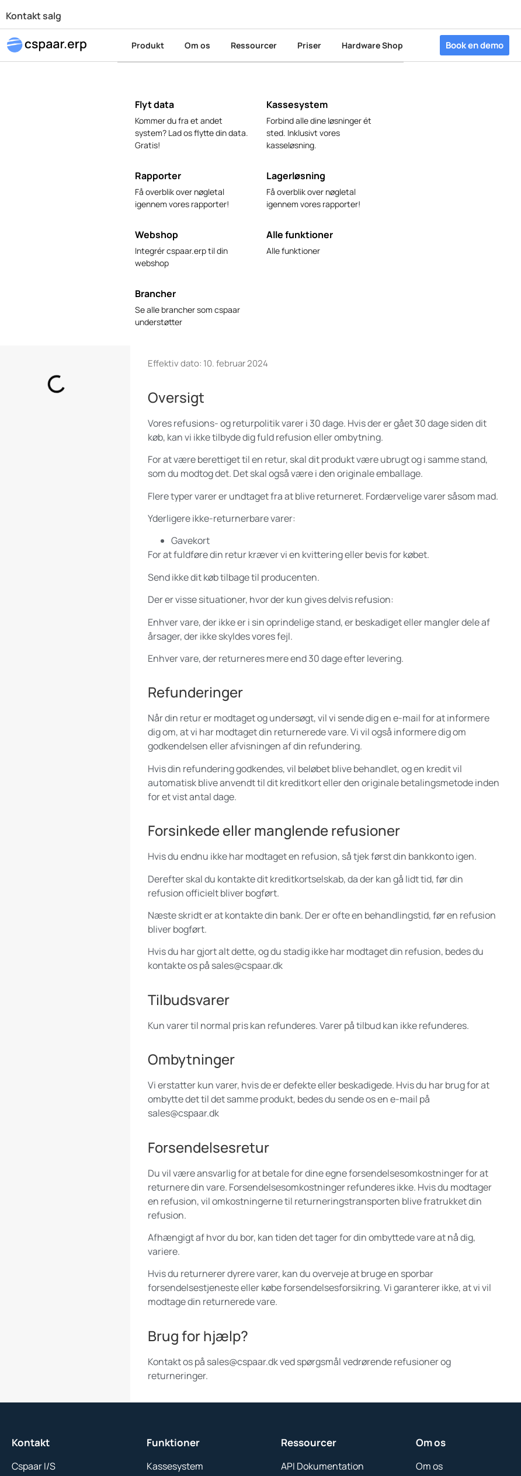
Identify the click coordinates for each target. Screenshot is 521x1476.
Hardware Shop (372, 45)
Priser (309, 45)
